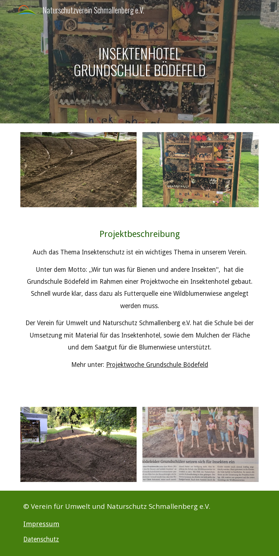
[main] (139, 61)
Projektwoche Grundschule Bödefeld (157, 364)
